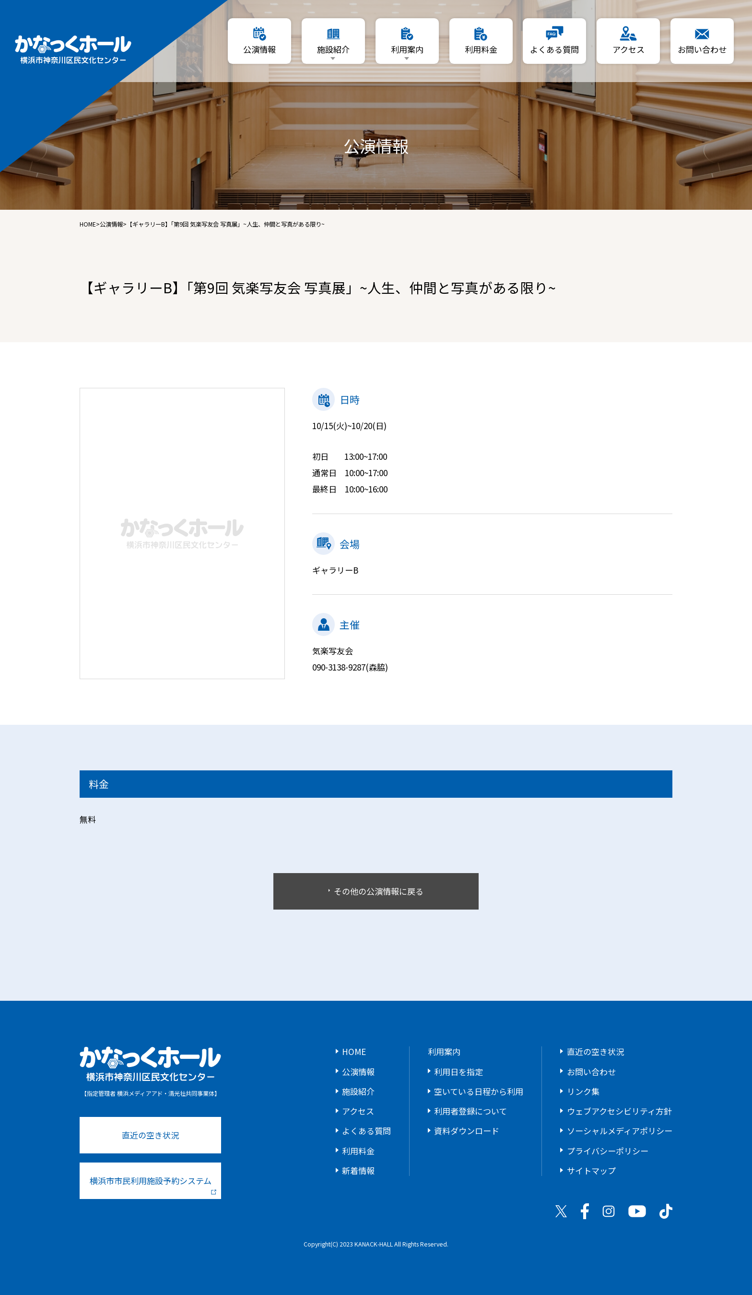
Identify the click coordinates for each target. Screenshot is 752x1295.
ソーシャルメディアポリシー (619, 1131)
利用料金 (358, 1151)
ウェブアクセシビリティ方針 (619, 1111)
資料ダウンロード (466, 1131)
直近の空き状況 (150, 1135)
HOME (88, 224)
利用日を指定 (458, 1072)
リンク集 (583, 1091)
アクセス (358, 1111)
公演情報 (111, 224)
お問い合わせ (591, 1072)
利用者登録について (470, 1111)
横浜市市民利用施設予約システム (153, 1184)
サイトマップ (591, 1170)
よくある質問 (366, 1131)
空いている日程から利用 (478, 1091)
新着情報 (358, 1170)
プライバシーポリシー (607, 1151)
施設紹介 (358, 1091)
